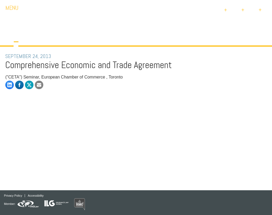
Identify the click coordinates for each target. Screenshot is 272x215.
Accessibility (36, 195)
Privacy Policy (13, 195)
